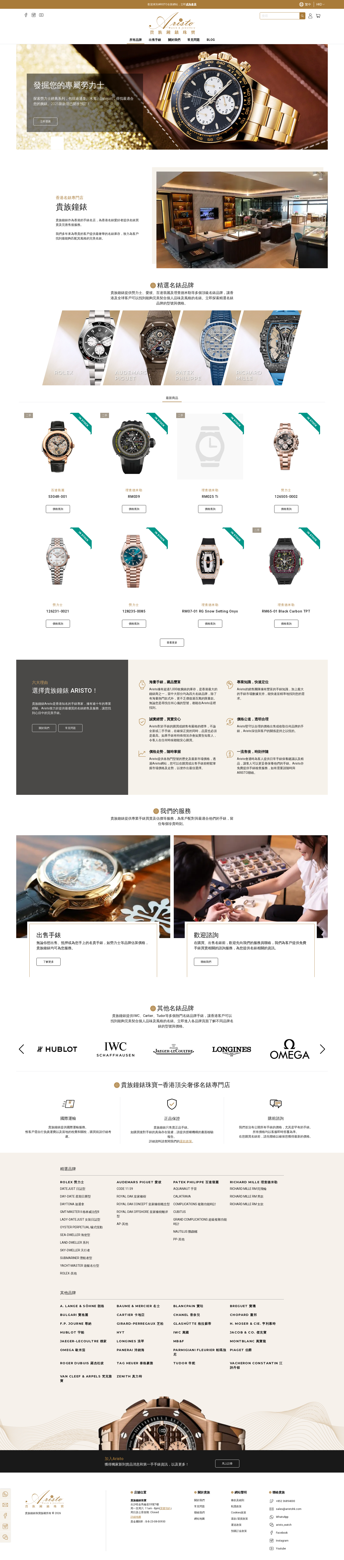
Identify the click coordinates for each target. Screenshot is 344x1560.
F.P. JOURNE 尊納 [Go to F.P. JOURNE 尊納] (76, 1324)
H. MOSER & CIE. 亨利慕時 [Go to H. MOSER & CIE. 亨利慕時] (253, 1324)
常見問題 (70, 728)
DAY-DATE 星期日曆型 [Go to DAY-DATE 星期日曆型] (75, 1196)
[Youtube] (41, 15)
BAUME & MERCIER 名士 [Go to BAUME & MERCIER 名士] (138, 1306)
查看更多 (172, 642)
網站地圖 (199, 1518)
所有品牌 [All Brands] (135, 40)
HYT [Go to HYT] (121, 1332)
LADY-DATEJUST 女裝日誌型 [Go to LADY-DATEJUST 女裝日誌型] (80, 1219)
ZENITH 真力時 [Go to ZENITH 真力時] (129, 1376)
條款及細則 (237, 1500)
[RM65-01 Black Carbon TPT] (286, 561)
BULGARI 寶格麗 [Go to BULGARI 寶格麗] (74, 1315)
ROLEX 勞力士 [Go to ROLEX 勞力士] (72, 1182)
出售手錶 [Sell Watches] (155, 40)
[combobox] (279, 16)
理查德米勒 (133, 490)
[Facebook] (26, 15)
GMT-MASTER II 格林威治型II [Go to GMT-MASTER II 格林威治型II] (79, 1212)
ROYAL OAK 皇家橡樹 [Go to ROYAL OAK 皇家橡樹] (131, 1196)
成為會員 (191, 4)
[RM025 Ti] (210, 446)
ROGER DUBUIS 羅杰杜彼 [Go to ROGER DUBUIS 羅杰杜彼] (82, 1363)
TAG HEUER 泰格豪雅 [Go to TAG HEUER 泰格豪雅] (135, 1363)
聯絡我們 (206, 961)
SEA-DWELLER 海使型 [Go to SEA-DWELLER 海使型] (75, 1235)
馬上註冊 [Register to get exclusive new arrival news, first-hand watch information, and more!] (227, 1463)
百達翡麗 (58, 490)
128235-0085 (133, 611)
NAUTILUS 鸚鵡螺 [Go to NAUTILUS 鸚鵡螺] (185, 1231)
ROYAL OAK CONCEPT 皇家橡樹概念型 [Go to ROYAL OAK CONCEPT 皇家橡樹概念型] (143, 1204)
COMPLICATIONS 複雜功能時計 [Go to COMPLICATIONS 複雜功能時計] (194, 1204)
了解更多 (48, 961)
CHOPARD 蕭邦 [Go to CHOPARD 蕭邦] (243, 1315)
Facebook (282, 1532)
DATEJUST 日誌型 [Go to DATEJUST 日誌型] (72, 1188)
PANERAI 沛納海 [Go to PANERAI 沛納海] (130, 1350)
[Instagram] (33, 15)
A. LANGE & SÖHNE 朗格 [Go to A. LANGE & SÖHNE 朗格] (82, 1306)
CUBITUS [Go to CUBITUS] (179, 1212)
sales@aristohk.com (288, 1509)
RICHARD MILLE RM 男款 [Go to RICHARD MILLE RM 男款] (246, 1196)
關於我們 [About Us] (174, 40)
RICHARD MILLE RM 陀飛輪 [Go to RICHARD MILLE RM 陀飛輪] (248, 1188)
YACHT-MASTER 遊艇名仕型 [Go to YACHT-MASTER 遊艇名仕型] (79, 1265)
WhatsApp (282, 1516)
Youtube (281, 1548)
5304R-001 (57, 497)
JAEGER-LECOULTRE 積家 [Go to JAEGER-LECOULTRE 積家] (83, 1341)
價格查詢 (58, 509)
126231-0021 (57, 611)
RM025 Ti (210, 497)
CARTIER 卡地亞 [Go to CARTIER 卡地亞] (131, 1315)
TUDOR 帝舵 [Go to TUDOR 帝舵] (184, 1363)
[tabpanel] (172, 530)
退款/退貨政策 (239, 1518)
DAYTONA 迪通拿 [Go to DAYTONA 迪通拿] (72, 1204)
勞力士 (286, 490)
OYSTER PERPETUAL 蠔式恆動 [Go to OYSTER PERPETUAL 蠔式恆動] (81, 1227)
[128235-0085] (134, 561)
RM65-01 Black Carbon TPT (286, 611)
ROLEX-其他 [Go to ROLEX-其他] (68, 1273)
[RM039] (134, 446)
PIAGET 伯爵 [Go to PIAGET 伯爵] (241, 1350)
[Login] (310, 16)
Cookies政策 (238, 1512)
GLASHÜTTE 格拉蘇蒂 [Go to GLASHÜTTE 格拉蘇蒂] (192, 1324)
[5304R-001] (58, 446)
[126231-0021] (58, 561)
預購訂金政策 (239, 1531)
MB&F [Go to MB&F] (178, 1341)
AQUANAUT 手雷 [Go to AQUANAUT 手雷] (185, 1188)
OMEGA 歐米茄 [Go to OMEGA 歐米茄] (73, 1350)
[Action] (5, 1537)
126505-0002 (286, 497)
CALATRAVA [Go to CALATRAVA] (182, 1196)
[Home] (172, 23)
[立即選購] (45, 121)
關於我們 (44, 728)
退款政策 (186, 1141)
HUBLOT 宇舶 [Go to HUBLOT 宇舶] (72, 1332)
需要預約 (165, 1508)
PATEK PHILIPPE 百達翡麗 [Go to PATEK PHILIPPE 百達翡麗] (196, 1182)
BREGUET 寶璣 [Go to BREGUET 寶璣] (243, 1306)
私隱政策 (236, 1506)
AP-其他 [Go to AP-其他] (122, 1224)
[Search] (302, 16)
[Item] (28, 139)
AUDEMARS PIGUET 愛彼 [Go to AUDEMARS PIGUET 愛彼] (139, 1182)
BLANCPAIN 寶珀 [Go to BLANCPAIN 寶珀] (188, 1306)
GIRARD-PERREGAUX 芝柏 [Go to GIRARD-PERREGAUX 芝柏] (140, 1324)
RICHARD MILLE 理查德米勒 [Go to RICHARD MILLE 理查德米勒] (254, 1182)
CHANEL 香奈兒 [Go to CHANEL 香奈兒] (186, 1315)
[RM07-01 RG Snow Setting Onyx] (210, 561)
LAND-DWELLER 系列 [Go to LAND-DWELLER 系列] (74, 1242)
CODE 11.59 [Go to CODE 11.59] (125, 1188)
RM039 (134, 497)
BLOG (211, 40)
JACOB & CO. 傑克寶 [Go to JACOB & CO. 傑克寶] (248, 1332)
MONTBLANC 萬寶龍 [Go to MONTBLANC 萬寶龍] (248, 1341)
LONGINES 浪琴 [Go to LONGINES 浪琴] (130, 1341)
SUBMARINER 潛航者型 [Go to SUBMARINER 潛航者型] (76, 1258)
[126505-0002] (286, 446)
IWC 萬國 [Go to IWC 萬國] (181, 1332)
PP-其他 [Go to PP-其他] (179, 1239)
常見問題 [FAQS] (193, 40)
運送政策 (236, 1524)
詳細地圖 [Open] (136, 1516)
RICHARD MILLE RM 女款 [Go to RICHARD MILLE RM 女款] (246, 1204)
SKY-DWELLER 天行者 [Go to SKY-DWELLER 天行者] (75, 1250)
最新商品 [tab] (172, 398)
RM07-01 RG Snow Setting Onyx (210, 611)
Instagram (282, 1540)
